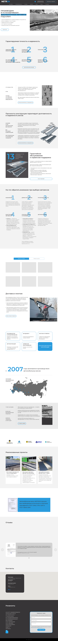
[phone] (41, 620)
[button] (51, 2)
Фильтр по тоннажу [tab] (21, 258)
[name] (41, 618)
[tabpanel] (29, 274)
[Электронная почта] (8, 589)
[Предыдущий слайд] (2, 470)
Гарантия (31, 4)
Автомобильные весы (19, 4)
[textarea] (41, 624)
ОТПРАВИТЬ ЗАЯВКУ (41, 629)
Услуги (37, 4)
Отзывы (41, 4)
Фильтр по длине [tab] (37, 258)
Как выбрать (11, 4)
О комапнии (47, 4)
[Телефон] (35, 1)
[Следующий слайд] (56, 470)
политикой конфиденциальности (37, 627)
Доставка (26, 4)
